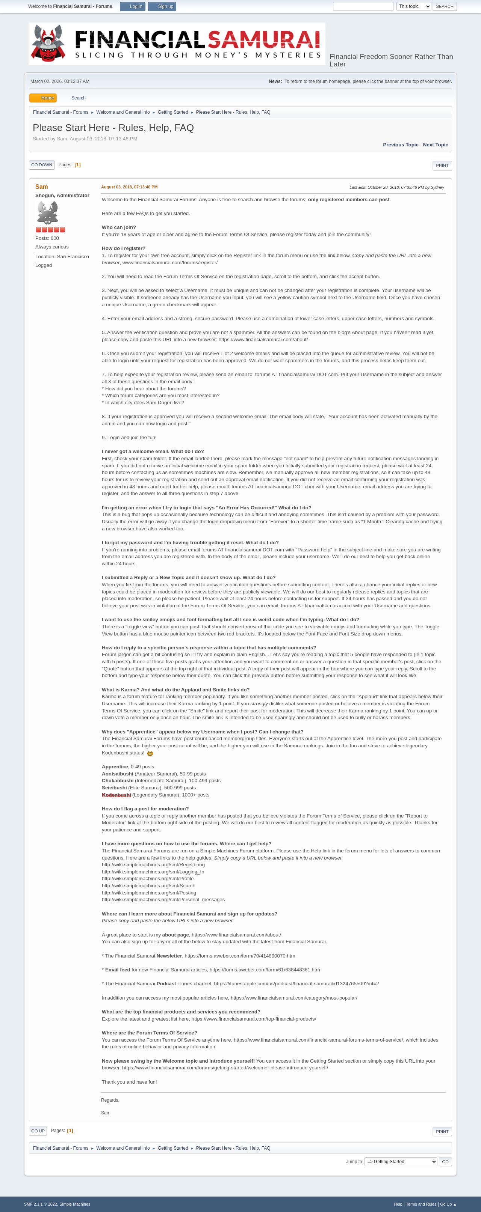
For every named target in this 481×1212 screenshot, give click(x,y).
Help (398, 1204)
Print (442, 165)
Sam (41, 187)
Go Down (41, 165)
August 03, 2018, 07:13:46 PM (129, 187)
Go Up (38, 1131)
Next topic (435, 145)
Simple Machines (74, 1204)
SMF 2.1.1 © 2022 (40, 1204)
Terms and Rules (421, 1204)
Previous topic (401, 145)
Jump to (354, 1161)
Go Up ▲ (448, 1204)
